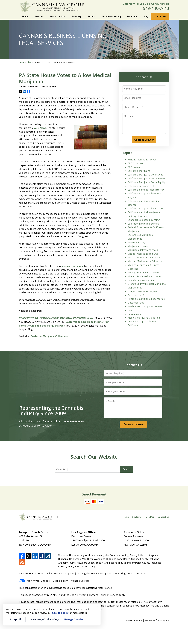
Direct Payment (94, 494)
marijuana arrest (137, 314)
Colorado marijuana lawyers (143, 223)
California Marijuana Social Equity (146, 182)
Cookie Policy (60, 580)
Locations (132, 16)
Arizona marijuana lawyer (142, 159)
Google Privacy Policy (82, 594)
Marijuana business (138, 246)
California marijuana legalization (146, 208)
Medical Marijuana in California (145, 261)
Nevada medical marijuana (142, 280)
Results (91, 16)
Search (126, 469)
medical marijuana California (144, 317)
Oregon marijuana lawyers (142, 291)
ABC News (40, 127)
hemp (131, 310)
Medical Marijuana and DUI (143, 253)
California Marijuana (139, 170)
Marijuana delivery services (143, 249)
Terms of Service (108, 594)
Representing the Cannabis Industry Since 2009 (51, 410)
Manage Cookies (80, 580)
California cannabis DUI (141, 186)
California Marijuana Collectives (49, 336)
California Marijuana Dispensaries (146, 178)
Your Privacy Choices (34, 580)
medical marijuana (73, 266)
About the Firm (57, 16)
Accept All (15, 619)
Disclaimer (137, 516)
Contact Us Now (144, 139)
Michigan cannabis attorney (143, 272)
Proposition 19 (136, 295)
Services (39, 16)
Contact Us (160, 16)
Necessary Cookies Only (45, 619)
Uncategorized (136, 302)
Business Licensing (111, 16)
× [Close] (98, 606)
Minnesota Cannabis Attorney (144, 276)
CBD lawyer (134, 167)
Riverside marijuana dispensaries (146, 298)
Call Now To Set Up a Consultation (146, 3)
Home (25, 16)
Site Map (150, 516)
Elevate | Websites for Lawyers (147, 620)
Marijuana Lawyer (137, 242)
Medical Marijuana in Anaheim (144, 257)
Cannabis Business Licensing (144, 219)
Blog (146, 16)
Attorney (76, 16)
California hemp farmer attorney (146, 189)
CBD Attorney (135, 163)
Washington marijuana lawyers (145, 306)
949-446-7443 (156, 8)
